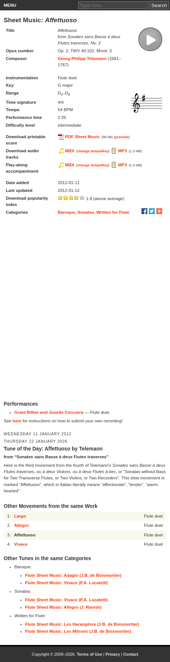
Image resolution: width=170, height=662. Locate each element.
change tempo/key (92, 151)
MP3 (122, 151)
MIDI (69, 151)
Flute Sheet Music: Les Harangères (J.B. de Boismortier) (82, 624)
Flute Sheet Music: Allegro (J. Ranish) (63, 607)
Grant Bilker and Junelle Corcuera (49, 412)
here (17, 421)
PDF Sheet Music (82, 136)
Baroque (66, 212)
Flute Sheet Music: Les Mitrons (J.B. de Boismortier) (78, 631)
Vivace (20, 544)
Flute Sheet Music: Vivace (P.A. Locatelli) (66, 583)
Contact (130, 654)
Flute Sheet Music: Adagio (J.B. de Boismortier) (73, 575)
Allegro (21, 525)
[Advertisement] (85, 308)
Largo (20, 516)
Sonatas (86, 212)
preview (121, 137)
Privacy (112, 654)
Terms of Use (89, 654)
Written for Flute (113, 212)
